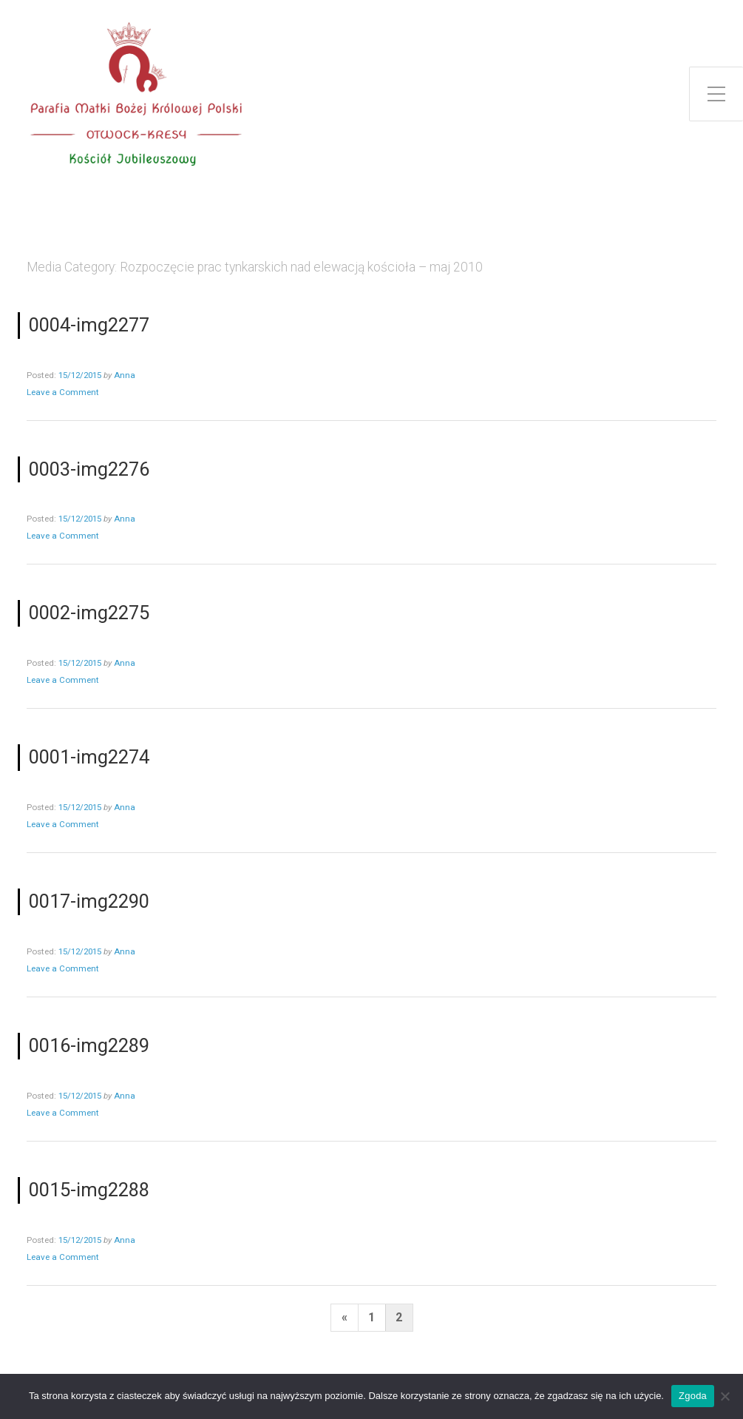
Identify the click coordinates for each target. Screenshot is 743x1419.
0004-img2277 (89, 325)
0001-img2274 (89, 757)
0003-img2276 (89, 469)
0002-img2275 (89, 612)
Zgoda (693, 1395)
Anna (124, 375)
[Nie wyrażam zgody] (724, 1396)
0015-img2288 (89, 1190)
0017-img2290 (89, 901)
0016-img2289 (89, 1045)
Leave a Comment (63, 392)
